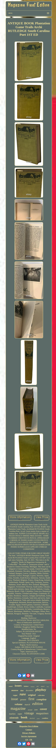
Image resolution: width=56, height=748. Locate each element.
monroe (14, 690)
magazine (18, 708)
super (20, 714)
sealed (10, 686)
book (24, 717)
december (29, 690)
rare (23, 694)
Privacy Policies (28, 733)
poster (38, 718)
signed (42, 686)
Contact (29, 730)
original (32, 695)
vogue (15, 695)
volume (18, 704)
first (31, 699)
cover (43, 709)
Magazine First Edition (28, 726)
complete (41, 699)
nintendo (14, 717)
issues (18, 685)
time (22, 690)
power (23, 699)
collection (41, 695)
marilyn (12, 714)
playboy (40, 689)
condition (45, 718)
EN (26, 740)
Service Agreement (28, 736)
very (48, 686)
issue (14, 699)
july (38, 686)
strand (30, 710)
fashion (32, 686)
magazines (42, 713)
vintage (29, 713)
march (27, 704)
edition (37, 704)
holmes (26, 686)
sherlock (32, 718)
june (36, 710)
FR (31, 740)
